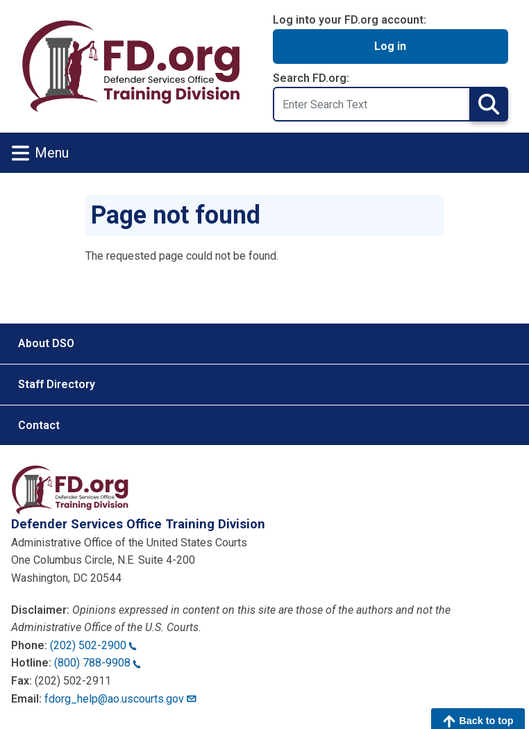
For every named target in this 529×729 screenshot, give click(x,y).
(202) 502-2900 (93, 645)
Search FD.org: (311, 78)
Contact (39, 425)
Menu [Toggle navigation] (40, 153)
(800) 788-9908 (97, 662)
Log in (390, 46)
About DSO (46, 343)
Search (489, 103)
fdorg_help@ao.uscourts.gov (121, 698)
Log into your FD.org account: (349, 19)
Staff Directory (56, 384)
